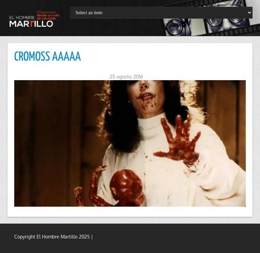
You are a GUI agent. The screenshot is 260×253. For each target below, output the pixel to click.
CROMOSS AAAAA (47, 57)
